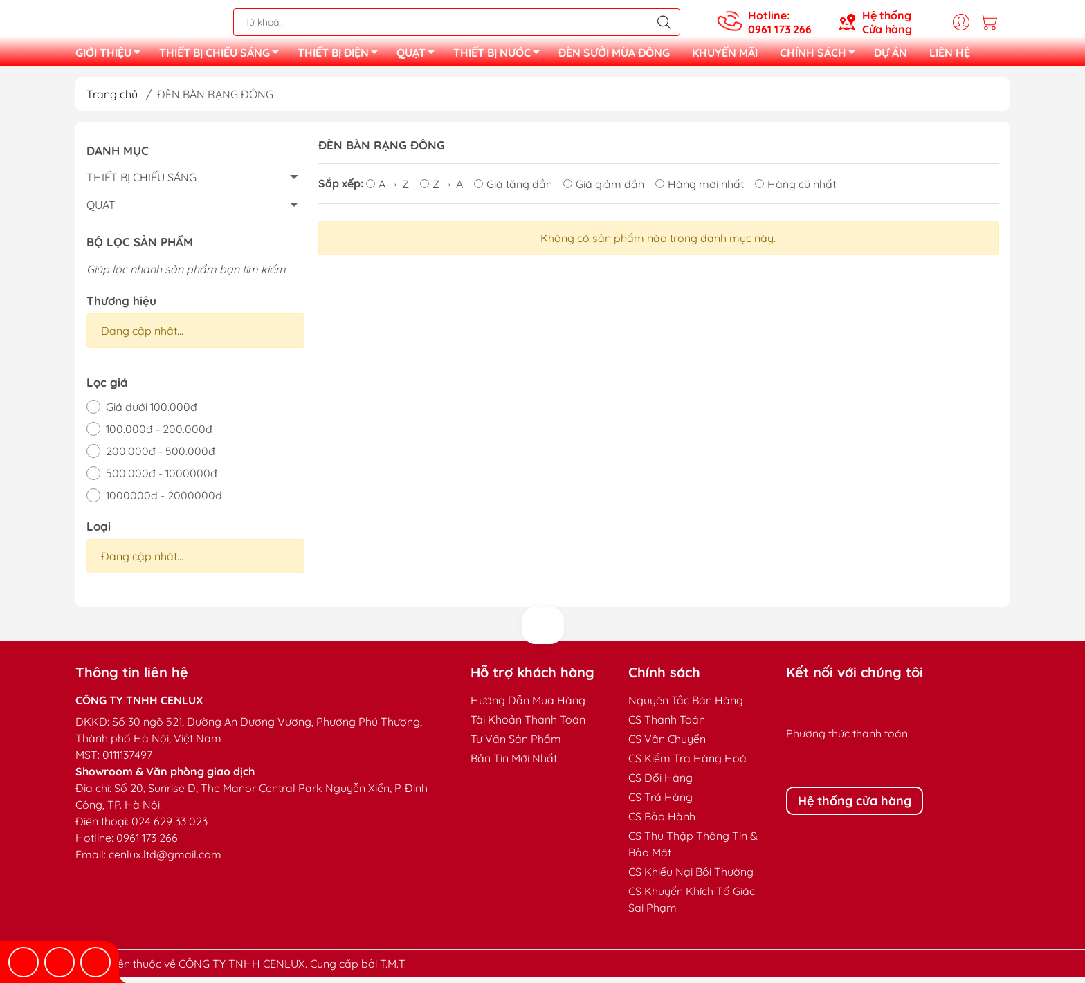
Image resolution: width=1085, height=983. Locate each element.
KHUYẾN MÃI (725, 55)
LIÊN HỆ (949, 55)
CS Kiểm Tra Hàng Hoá (687, 764)
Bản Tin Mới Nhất (514, 764)
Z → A (441, 189)
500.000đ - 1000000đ (161, 479)
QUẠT (419, 57)
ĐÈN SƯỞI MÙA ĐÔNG (614, 55)
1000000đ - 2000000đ (164, 501)
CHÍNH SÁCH (821, 57)
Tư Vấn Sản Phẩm (516, 744)
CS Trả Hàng (660, 802)
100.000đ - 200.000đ (159, 434)
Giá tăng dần (513, 189)
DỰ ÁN (890, 55)
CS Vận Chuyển (667, 744)
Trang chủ (112, 100)
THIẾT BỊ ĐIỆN (341, 57)
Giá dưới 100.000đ (151, 412)
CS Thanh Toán (666, 725)
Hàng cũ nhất (795, 189)
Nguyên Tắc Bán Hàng (685, 706)
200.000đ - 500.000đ (160, 456)
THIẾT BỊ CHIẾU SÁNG (222, 57)
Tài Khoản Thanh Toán (528, 725)
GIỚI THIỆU (111, 57)
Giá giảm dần (603, 189)
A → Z (387, 189)
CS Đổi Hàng (660, 783)
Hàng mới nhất (699, 189)
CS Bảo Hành (661, 822)
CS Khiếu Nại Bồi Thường (691, 877)
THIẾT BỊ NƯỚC (500, 57)
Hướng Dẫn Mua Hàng (528, 706)
